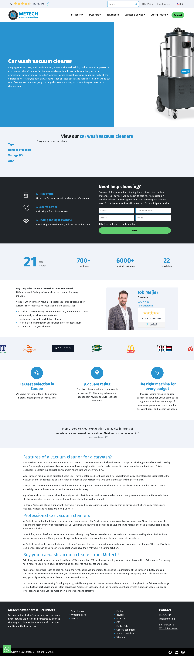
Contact (178, 15)
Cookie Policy (123, 626)
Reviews (120, 614)
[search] (123, 4)
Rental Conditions (125, 633)
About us (120, 618)
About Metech (164, 4)
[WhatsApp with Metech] (7, 649)
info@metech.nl (146, 305)
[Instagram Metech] (183, 652)
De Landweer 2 (166, 624)
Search (74, 618)
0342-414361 (147, 4)
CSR (118, 622)
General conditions (125, 629)
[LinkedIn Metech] (177, 652)
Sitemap (120, 637)
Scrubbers (76, 14)
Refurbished (112, 14)
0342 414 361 (144, 302)
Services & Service (134, 14)
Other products (158, 14)
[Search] (136, 4)
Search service (78, 611)
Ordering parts (78, 614)
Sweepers (94, 14)
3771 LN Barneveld (168, 628)
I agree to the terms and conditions (119, 224)
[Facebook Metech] (170, 652)
